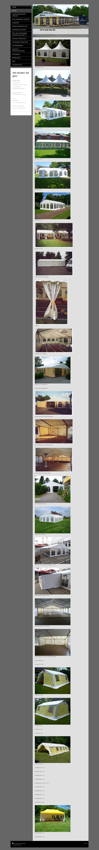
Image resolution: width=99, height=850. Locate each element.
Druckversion (16, 843)
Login (85, 843)
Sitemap (23, 843)
